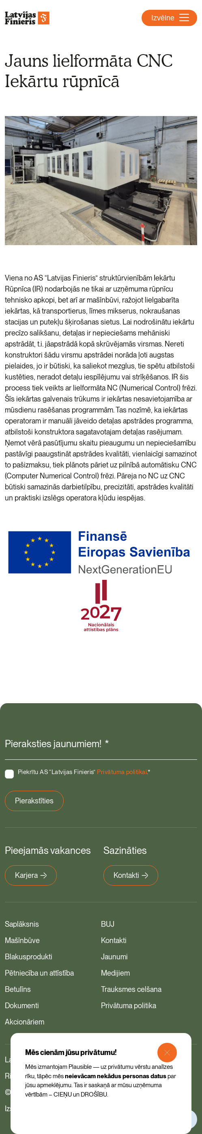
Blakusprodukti (28, 956)
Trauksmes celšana (131, 989)
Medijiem (115, 973)
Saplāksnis (22, 924)
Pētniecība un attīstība (39, 973)
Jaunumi (114, 956)
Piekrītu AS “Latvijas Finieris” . (84, 772)
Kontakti (131, 875)
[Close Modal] (167, 1052)
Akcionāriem (24, 1022)
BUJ (107, 924)
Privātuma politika (128, 1005)
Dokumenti (22, 1005)
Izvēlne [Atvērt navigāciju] (170, 18)
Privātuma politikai (122, 772)
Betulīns (18, 989)
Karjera (31, 875)
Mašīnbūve (22, 940)
